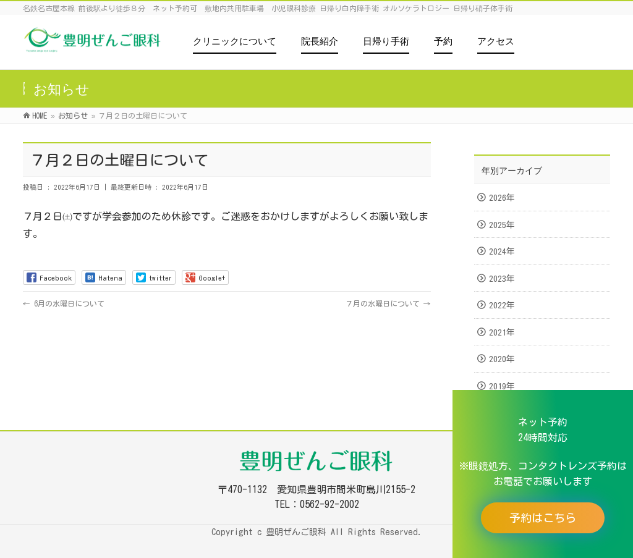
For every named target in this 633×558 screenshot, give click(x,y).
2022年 (502, 305)
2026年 (502, 197)
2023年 (502, 278)
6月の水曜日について (63, 303)
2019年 (502, 386)
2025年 (502, 225)
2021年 (502, 332)
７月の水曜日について (388, 303)
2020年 (502, 359)
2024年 (502, 251)
